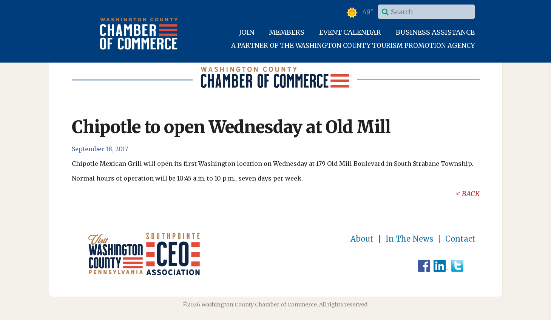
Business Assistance (435, 32)
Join (247, 32)
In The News (409, 239)
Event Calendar (350, 32)
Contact (460, 239)
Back (471, 193)
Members (286, 32)
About (362, 239)
